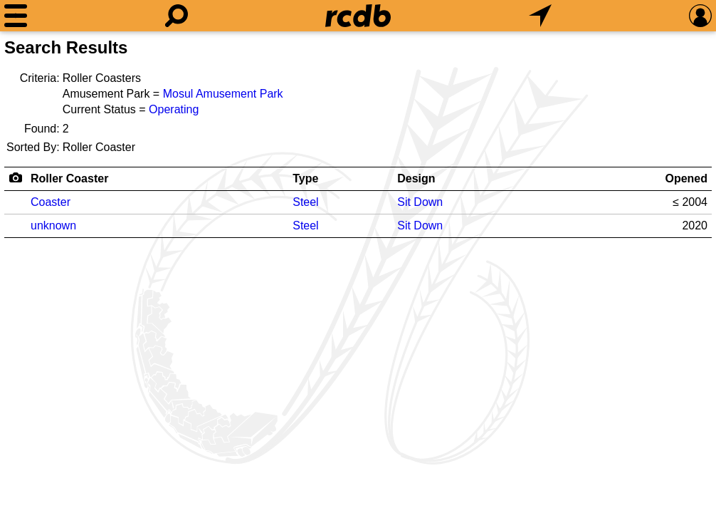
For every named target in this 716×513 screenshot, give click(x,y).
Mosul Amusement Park (223, 94)
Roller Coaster (69, 178)
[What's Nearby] (540, 15)
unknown (53, 225)
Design (416, 178)
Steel (305, 202)
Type (305, 178)
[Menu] (15, 15)
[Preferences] (700, 15)
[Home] (358, 15)
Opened (686, 178)
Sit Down (420, 202)
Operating (174, 109)
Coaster (50, 202)
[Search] (176, 15)
